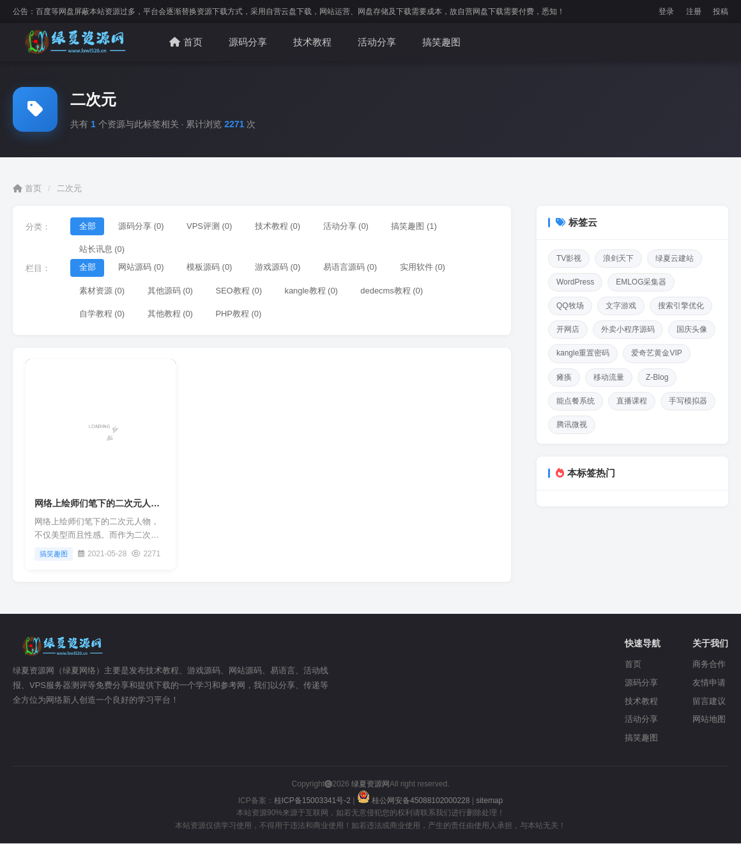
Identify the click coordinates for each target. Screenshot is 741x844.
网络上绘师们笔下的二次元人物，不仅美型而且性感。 (141, 504)
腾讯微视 (571, 424)
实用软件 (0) (425, 267)
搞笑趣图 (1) (416, 226)
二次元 (69, 188)
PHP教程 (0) (240, 315)
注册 (693, 11)
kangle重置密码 (582, 352)
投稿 (720, 11)
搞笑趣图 (441, 41)
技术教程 (312, 41)
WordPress (575, 281)
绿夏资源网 (369, 785)
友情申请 (709, 683)
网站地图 (709, 720)
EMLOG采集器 (641, 281)
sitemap (489, 801)
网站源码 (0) (142, 267)
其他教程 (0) (171, 315)
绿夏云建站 (674, 258)
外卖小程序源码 (628, 329)
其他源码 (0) (171, 291)
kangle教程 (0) (313, 291)
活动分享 (377, 41)
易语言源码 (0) (352, 267)
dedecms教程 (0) (394, 291)
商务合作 (709, 665)
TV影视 (568, 258)
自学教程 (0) (102, 315)
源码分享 (248, 41)
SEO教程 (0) (240, 291)
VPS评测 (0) (211, 226)
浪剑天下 (618, 258)
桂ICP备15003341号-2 (312, 801)
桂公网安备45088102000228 (414, 801)
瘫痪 (564, 377)
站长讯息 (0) (102, 249)
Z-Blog (657, 377)
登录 (666, 11)
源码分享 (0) (142, 226)
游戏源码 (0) (279, 267)
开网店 (567, 329)
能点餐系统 (575, 400)
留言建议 (709, 702)
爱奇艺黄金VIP (656, 352)
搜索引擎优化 (681, 305)
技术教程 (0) (279, 226)
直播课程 (631, 400)
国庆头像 (691, 329)
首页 (185, 41)
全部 (87, 226)
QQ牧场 (570, 305)
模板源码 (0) (211, 267)
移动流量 (608, 377)
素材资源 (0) (102, 291)
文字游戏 (621, 305)
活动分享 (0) (348, 226)
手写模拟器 (688, 400)
